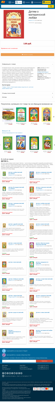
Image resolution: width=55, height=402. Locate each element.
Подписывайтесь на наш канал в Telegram (16, 351)
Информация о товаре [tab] (9, 64)
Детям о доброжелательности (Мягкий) (14, 332)
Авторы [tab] (4, 97)
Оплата (4, 367)
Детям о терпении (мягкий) (16, 204)
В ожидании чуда (8, 123)
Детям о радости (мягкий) (15, 312)
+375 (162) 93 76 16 (43, 365)
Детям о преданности (21, 123)
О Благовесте (24, 367)
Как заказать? (6, 369)
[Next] (53, 116)
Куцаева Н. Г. (39, 204)
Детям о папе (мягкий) (14, 262)
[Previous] (1, 116)
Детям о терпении (47, 151)
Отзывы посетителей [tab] (8, 93)
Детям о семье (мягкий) (42, 312)
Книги (8, 87)
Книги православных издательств (19, 87)
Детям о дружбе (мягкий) (15, 224)
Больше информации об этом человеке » (12, 132)
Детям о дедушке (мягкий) (43, 295)
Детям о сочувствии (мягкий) (44, 279)
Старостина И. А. (40, 190)
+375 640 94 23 (43, 367)
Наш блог (22, 365)
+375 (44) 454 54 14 (43, 369)
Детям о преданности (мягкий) (42, 262)
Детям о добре (7, 151)
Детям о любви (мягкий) (43, 203)
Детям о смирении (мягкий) (44, 172)
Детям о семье (46, 123)
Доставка (5, 365)
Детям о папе (34, 123)
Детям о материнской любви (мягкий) (44, 331)
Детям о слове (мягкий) (15, 243)
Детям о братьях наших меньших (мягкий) (42, 243)
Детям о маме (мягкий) (42, 224)
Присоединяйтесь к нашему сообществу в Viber (18, 355)
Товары (4, 87)
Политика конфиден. (26, 369)
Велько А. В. (31, 20)
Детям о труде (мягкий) (15, 295)
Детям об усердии (34, 151)
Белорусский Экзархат (43, 72)
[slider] (31, 22)
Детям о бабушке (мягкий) (16, 279)
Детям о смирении (21, 151)
